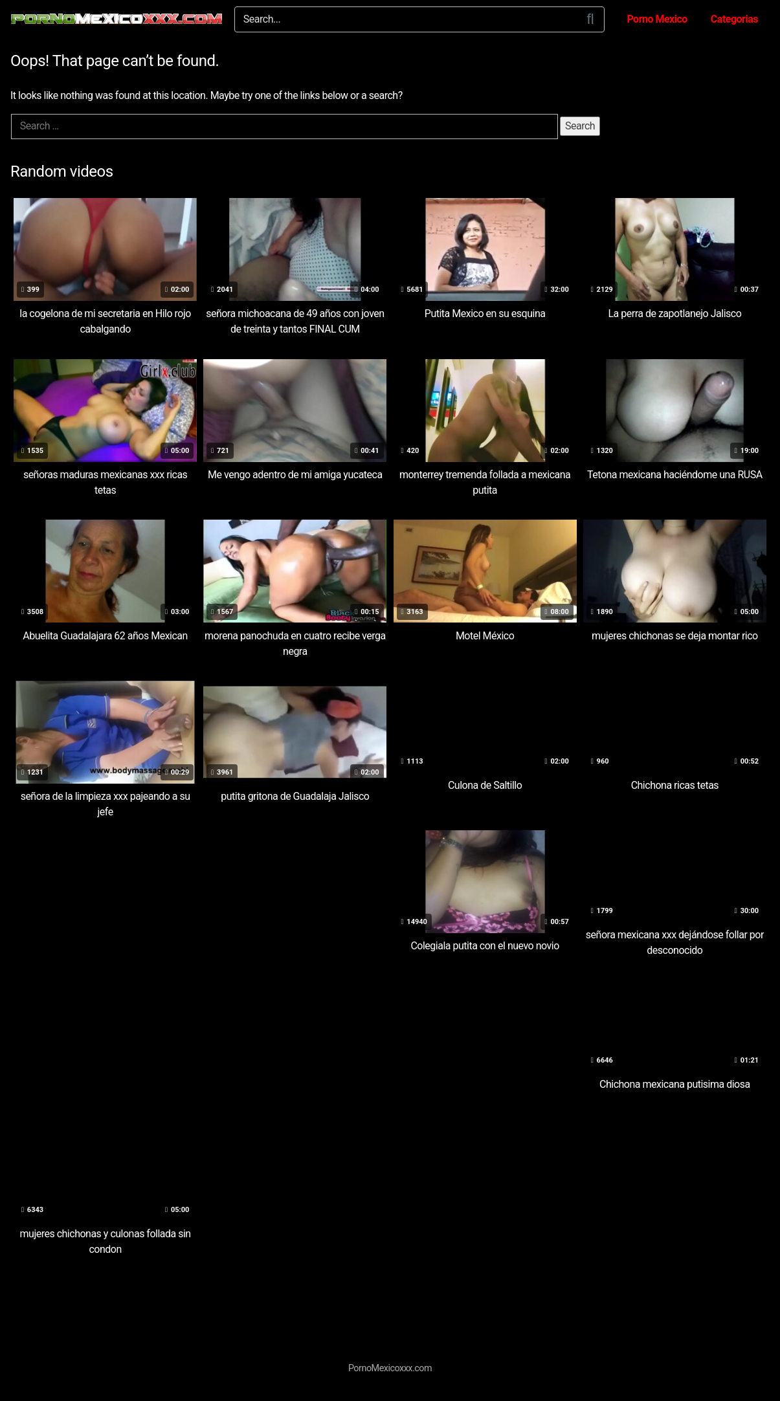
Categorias (734, 19)
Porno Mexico (657, 19)
